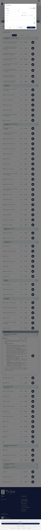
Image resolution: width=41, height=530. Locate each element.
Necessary (13, 528)
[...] (19, 18)
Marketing (28, 528)
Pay (31, 27)
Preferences (23, 528)
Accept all (20, 523)
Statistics (18, 528)
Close (10, 27)
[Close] (35, 5)
